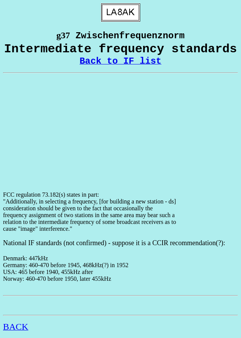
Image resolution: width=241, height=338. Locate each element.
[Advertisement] (120, 132)
